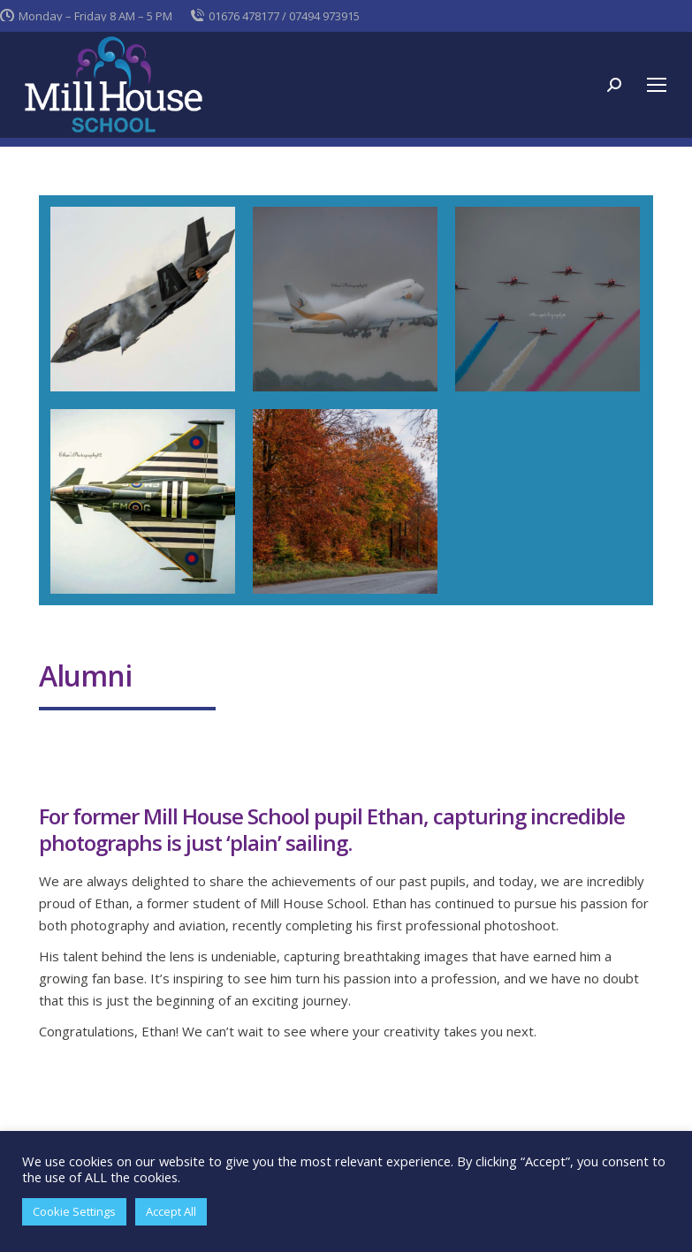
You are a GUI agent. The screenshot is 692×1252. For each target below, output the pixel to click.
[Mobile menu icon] (656, 84)
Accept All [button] (171, 1211)
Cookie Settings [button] (74, 1211)
